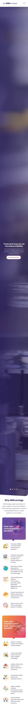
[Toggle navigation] (24, 3)
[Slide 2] (15, 489)
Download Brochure (13, 257)
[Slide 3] (17, 489)
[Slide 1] (12, 489)
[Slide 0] (10, 489)
